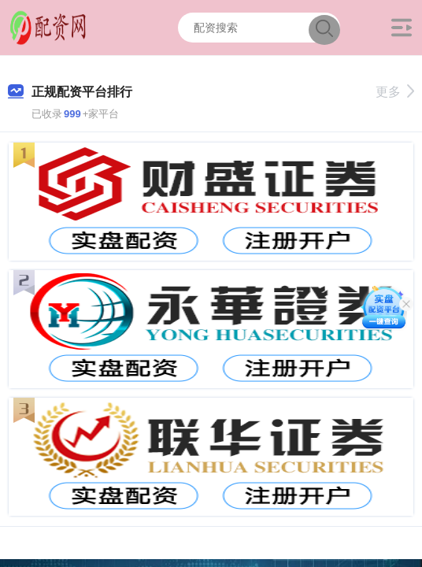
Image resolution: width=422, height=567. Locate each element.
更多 (395, 91)
